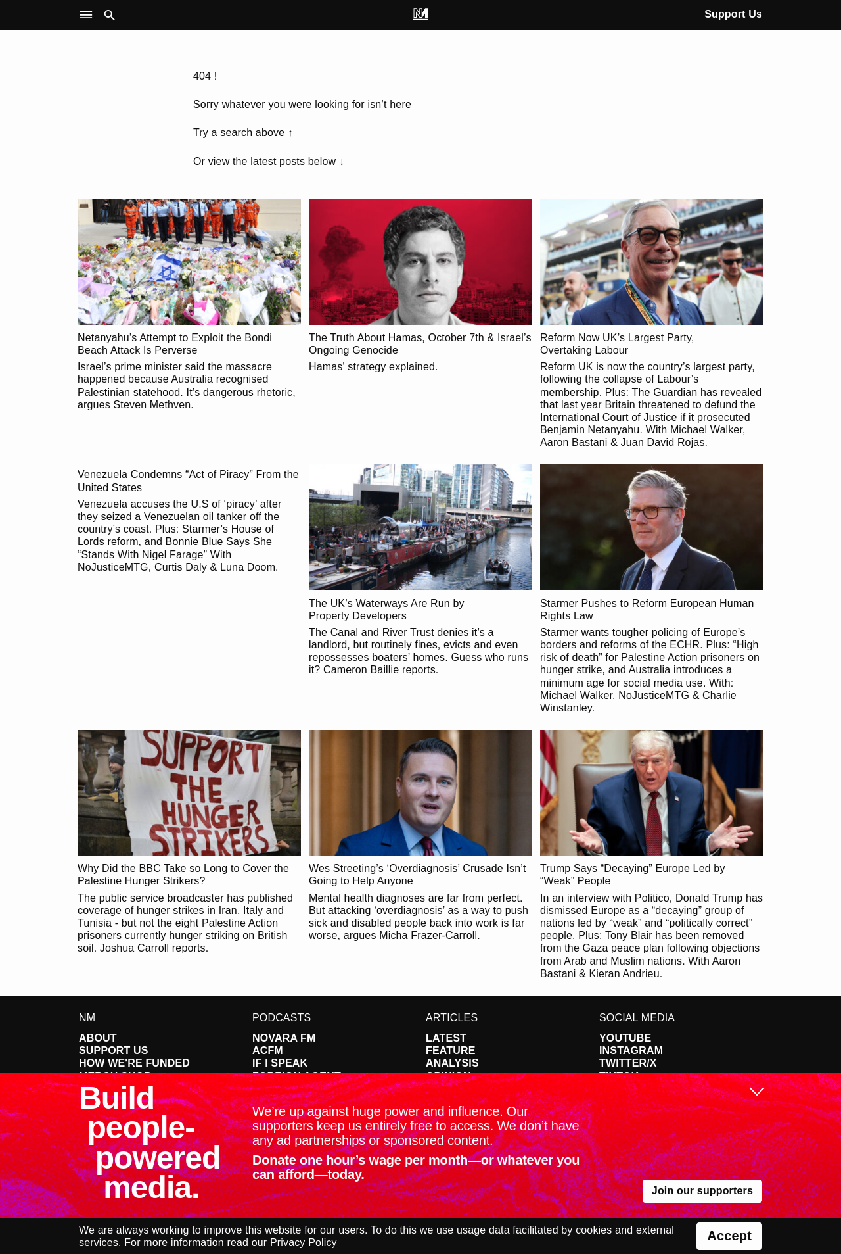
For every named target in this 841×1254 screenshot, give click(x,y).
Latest (446, 1038)
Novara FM (284, 1038)
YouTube (625, 1038)
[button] (89, 15)
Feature (451, 1050)
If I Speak (279, 1063)
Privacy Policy (303, 1242)
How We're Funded (134, 1063)
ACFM (267, 1050)
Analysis (452, 1063)
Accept (729, 1235)
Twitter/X (628, 1063)
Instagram (631, 1050)
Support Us (733, 14)
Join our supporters (702, 1190)
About (98, 1038)
